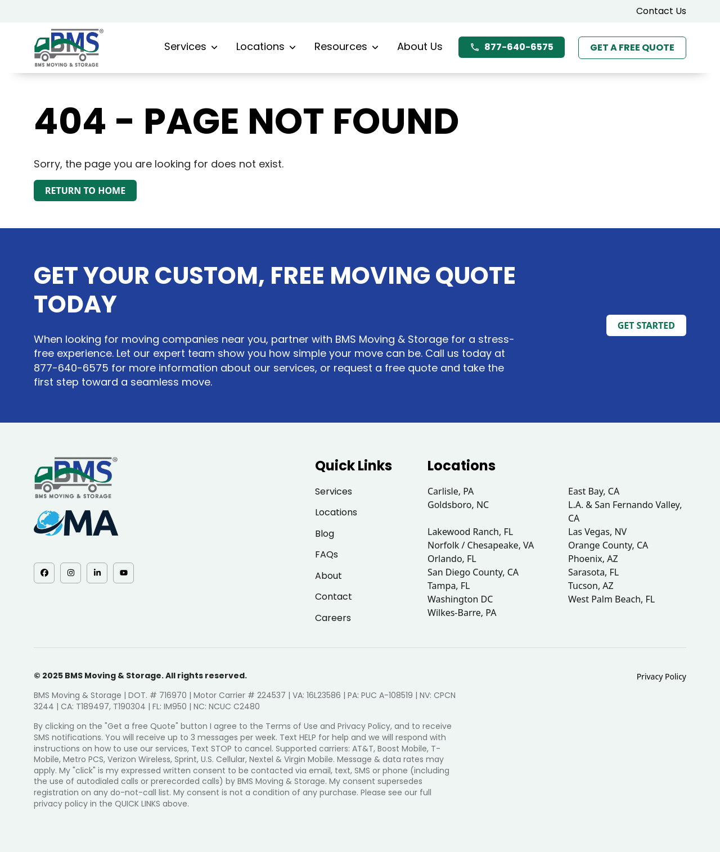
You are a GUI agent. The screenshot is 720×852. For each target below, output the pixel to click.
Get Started (646, 325)
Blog (324, 533)
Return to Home (85, 190)
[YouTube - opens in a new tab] (123, 573)
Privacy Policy (661, 676)
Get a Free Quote (632, 47)
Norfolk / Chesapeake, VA (481, 545)
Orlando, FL (452, 558)
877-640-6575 (512, 46)
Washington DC (460, 599)
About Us (420, 46)
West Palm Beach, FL (611, 599)
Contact (333, 596)
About (328, 575)
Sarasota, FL (593, 572)
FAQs (326, 554)
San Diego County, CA (473, 572)
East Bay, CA (593, 491)
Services (191, 46)
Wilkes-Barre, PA (462, 612)
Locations (266, 46)
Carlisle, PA (451, 491)
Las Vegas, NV (597, 531)
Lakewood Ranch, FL (470, 531)
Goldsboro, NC (458, 504)
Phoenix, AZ (593, 558)
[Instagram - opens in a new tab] (70, 573)
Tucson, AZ (591, 585)
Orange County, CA (608, 545)
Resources (346, 46)
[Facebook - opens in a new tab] (44, 573)
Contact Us (661, 10)
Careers (333, 617)
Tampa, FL (449, 585)
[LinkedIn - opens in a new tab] (97, 573)
